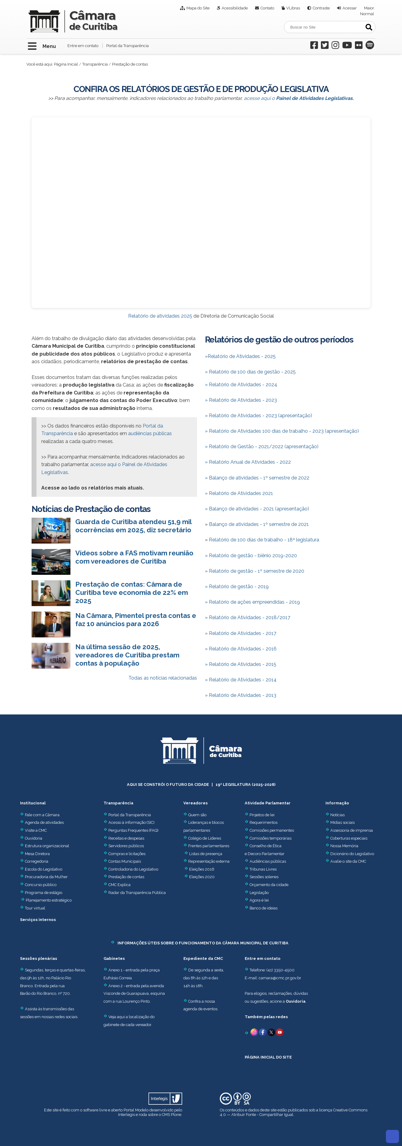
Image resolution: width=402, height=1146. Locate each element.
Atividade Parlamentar (268, 803)
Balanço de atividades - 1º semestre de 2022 (257, 478)
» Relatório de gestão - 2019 (237, 586)
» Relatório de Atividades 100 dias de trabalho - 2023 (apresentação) (282, 431)
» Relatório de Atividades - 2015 (240, 664)
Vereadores (195, 803)
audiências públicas (150, 433)
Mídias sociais (342, 822)
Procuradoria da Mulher (44, 877)
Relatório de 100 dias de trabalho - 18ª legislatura (264, 540)
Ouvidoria (31, 838)
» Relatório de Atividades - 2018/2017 (247, 617)
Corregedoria (34, 861)
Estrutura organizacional (44, 846)
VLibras (293, 8)
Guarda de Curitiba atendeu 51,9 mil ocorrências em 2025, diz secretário (133, 526)
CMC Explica (119, 884)
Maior (369, 8)
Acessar (349, 8)
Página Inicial (66, 64)
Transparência (95, 64)
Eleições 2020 (202, 877)
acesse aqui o (298, 98)
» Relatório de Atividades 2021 (239, 493)
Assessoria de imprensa (351, 830)
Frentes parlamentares (208, 846)
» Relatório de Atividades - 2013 (240, 695)
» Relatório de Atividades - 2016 (241, 649)
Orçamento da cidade (266, 884)
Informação (337, 803)
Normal (367, 14)
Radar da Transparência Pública (137, 892)
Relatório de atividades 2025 (160, 316)
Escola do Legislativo (41, 869)
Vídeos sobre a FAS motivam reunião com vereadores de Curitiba (134, 557)
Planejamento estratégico (49, 900)
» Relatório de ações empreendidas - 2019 (252, 602)
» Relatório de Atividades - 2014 (241, 680)
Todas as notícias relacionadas (162, 678)
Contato (267, 8)
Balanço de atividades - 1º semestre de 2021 (259, 524)
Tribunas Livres (263, 869)
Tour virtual (35, 908)
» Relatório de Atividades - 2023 (241, 400)
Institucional (33, 803)
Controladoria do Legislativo (133, 869)
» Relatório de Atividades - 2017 (240, 633)
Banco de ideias (264, 908)
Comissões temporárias (270, 838)
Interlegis (126, 1114)
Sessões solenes (264, 877)
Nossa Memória (344, 846)
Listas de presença (205, 853)
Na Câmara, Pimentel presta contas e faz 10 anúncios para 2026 (135, 620)
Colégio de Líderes (204, 838)
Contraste (321, 8)
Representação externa (209, 861)
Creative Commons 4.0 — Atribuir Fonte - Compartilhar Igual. (293, 1112)
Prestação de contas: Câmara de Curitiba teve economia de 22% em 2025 (131, 592)
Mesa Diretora (35, 853)
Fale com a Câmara (40, 815)
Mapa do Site (198, 8)
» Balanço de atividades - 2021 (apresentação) (257, 509)
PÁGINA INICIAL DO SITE (268, 1057)
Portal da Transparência (127, 45)
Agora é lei (259, 900)
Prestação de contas (124, 877)
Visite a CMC (33, 830)
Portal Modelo (136, 1110)
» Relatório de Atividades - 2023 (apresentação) (258, 415)
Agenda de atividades (42, 822)
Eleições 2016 (201, 869)
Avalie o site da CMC (348, 861)
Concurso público (38, 884)
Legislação (259, 892)
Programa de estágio (43, 892)
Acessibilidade (235, 8)
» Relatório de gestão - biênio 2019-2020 (251, 555)
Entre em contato (82, 45)
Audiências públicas (268, 861)
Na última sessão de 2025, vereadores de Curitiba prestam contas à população (127, 655)
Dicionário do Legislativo (352, 853)
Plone (176, 1114)
